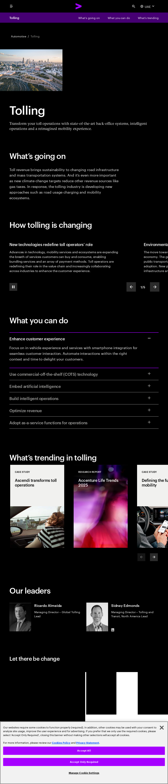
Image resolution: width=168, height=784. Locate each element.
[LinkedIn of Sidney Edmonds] (112, 629)
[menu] (11, 6)
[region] (84, 752)
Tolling (14, 17)
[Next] (154, 557)
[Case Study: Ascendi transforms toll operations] (37, 506)
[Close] (161, 727)
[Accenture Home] (78, 6)
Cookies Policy (61, 743)
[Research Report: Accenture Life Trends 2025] (101, 506)
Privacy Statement (87, 743)
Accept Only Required (84, 762)
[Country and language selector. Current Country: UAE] (147, 6)
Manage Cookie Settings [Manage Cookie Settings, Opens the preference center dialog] (84, 773)
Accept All (84, 750)
